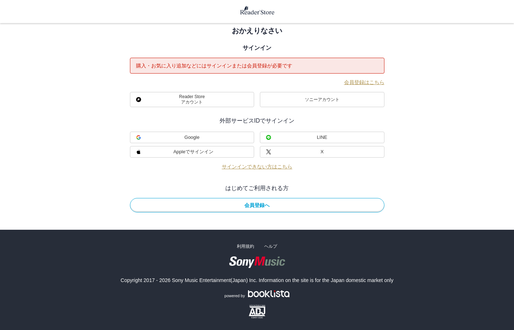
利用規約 (245, 246)
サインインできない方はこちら (257, 167)
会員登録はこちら (364, 82)
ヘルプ (270, 246)
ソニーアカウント (322, 99)
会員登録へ (257, 205)
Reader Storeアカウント (192, 99)
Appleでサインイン (193, 151)
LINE (322, 137)
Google (191, 137)
